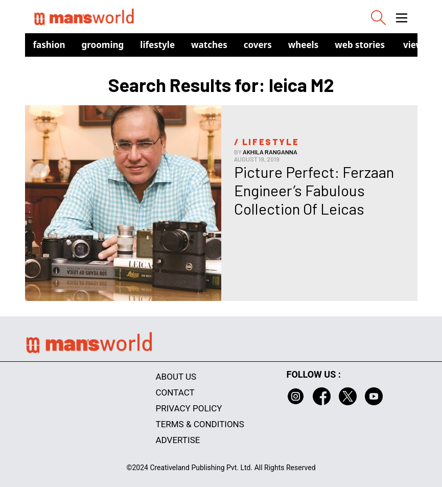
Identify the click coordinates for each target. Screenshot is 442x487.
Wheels (303, 45)
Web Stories (360, 45)
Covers (258, 45)
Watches (209, 45)
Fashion (49, 45)
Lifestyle (157, 45)
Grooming (103, 45)
